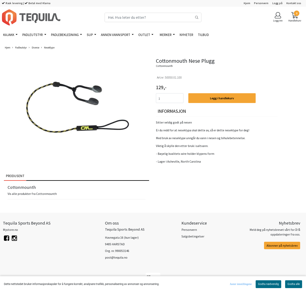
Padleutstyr (32, 35)
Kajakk (9, 35)
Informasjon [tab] (172, 111)
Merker (166, 35)
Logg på (277, 3)
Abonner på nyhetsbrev (282, 245)
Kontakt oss (293, 3)
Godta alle (293, 284)
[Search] (153, 17)
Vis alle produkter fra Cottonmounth (32, 194)
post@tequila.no (116, 257)
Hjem (247, 3)
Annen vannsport (116, 35)
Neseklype (47, 47)
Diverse (34, 47)
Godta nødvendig (268, 284)
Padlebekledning (65, 35)
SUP (90, 35)
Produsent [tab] (15, 176)
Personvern (261, 3)
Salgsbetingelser (192, 236)
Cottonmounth (164, 66)
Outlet (144, 35)
